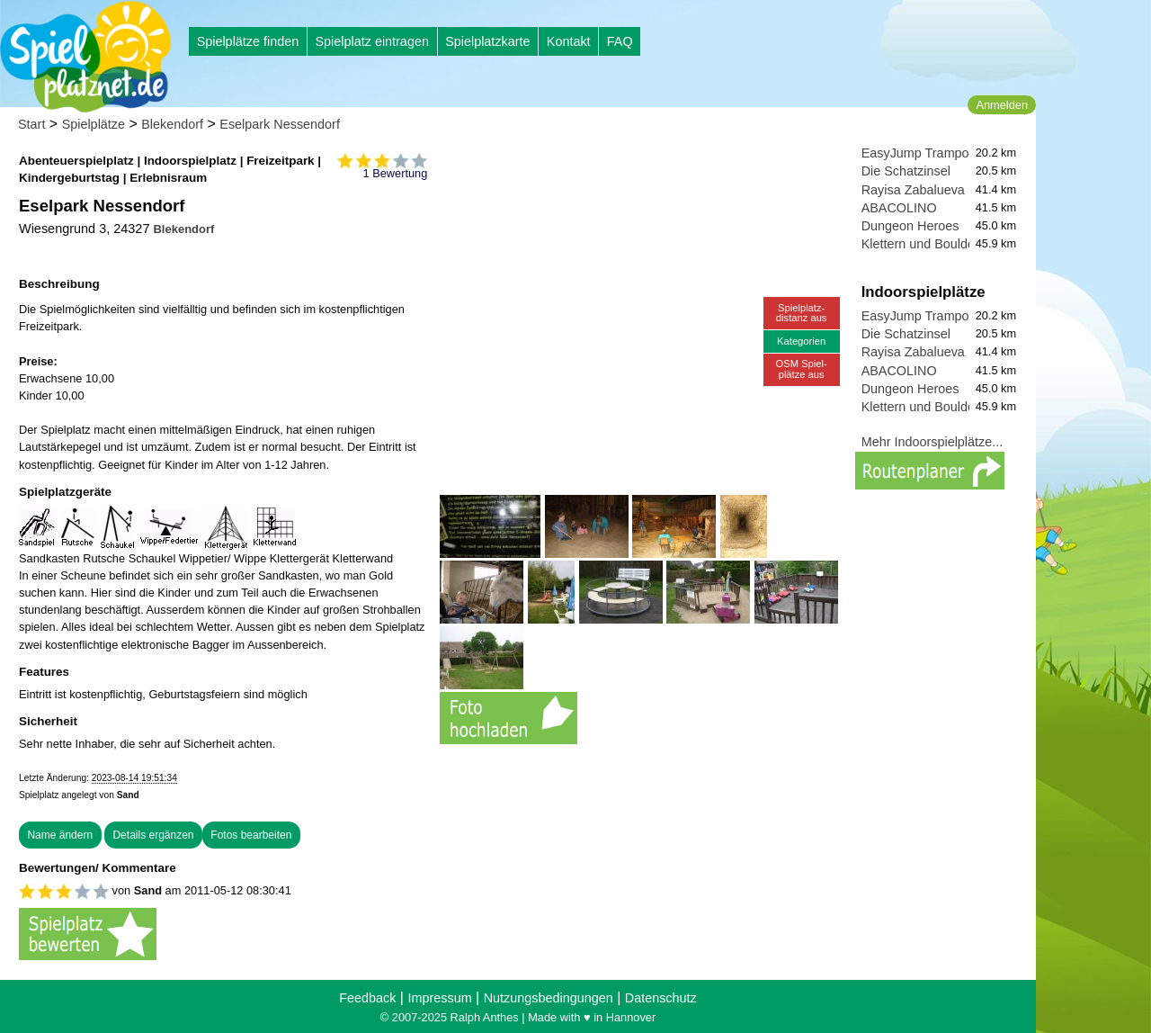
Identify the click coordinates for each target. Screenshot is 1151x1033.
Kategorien (801, 341)
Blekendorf (172, 124)
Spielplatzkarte (487, 41)
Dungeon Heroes (910, 226)
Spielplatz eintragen (371, 41)
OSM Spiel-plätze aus (801, 368)
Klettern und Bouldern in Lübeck (953, 244)
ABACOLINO (899, 208)
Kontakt (569, 41)
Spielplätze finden (248, 41)
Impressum (439, 998)
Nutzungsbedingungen (548, 998)
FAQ (620, 41)
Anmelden (1002, 105)
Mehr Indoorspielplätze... (932, 442)
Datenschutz (661, 998)
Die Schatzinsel (905, 171)
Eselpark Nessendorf (279, 124)
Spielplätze (93, 124)
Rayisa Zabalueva (913, 190)
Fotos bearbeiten (250, 835)
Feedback (367, 998)
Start (31, 124)
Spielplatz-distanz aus (801, 312)
